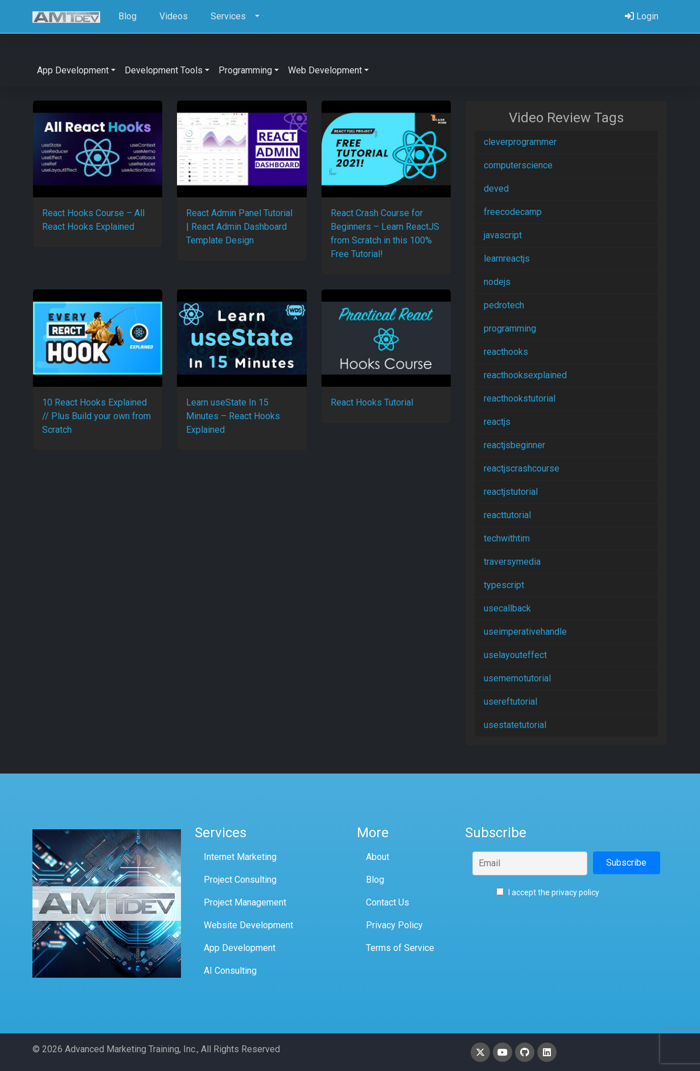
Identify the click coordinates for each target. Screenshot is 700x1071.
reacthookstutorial (519, 398)
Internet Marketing (240, 856)
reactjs (497, 421)
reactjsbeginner (514, 445)
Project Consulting (240, 879)
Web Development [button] (325, 70)
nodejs (497, 281)
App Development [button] (73, 70)
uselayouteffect (515, 655)
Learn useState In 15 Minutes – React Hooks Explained (233, 416)
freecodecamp (513, 211)
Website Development (248, 925)
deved (496, 188)
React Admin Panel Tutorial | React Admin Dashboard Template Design (239, 227)
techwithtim (507, 538)
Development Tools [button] (164, 70)
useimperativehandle (525, 631)
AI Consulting (230, 970)
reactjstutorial (511, 491)
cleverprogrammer (520, 142)
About (377, 856)
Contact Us (387, 902)
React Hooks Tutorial (372, 402)
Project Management (245, 902)
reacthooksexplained (525, 375)
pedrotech (504, 305)
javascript (503, 235)
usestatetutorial (515, 724)
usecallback (507, 608)
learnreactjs (507, 258)
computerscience (518, 165)
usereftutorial (510, 701)
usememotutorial (517, 678)
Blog (375, 879)
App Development (239, 947)
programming (510, 328)
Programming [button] (245, 70)
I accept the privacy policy (547, 892)
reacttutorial (507, 515)
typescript (504, 585)
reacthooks (506, 351)
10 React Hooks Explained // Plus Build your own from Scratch (96, 416)
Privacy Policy (394, 925)
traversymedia (512, 561)
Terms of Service (400, 947)
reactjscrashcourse (521, 468)
